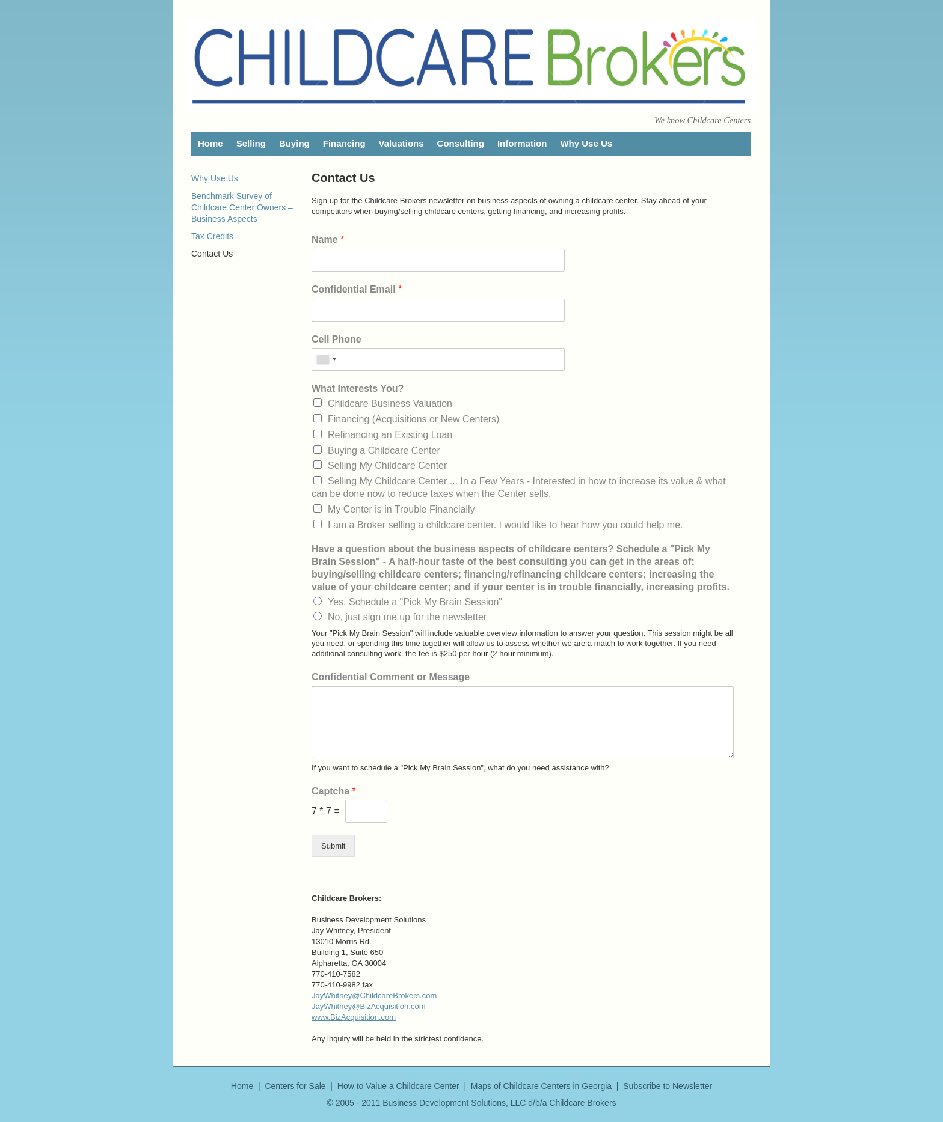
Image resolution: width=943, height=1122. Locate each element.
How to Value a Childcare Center (398, 1086)
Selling (251, 143)
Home (210, 143)
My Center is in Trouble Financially (401, 509)
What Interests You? (358, 388)
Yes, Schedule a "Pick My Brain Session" (415, 602)
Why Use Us (586, 143)
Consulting (460, 143)
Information (522, 143)
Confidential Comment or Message (391, 677)
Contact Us (212, 253)
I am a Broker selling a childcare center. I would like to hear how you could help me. (505, 525)
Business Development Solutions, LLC (454, 1103)
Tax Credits (212, 236)
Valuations (401, 143)
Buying (294, 143)
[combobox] (326, 359)
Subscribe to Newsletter (667, 1086)
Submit (333, 845)
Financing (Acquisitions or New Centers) (413, 419)
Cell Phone (336, 339)
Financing (344, 143)
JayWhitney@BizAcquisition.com (368, 1006)
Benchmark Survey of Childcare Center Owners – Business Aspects (242, 207)
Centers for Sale (295, 1086)
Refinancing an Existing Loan (390, 435)
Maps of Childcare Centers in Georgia (541, 1086)
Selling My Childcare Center (387, 465)
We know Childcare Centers (702, 120)
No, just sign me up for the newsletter (407, 617)
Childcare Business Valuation (390, 403)
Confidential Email (357, 289)
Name (328, 239)
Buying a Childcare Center (384, 450)
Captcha (334, 791)
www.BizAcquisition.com (354, 1017)
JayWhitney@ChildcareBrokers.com (374, 995)
